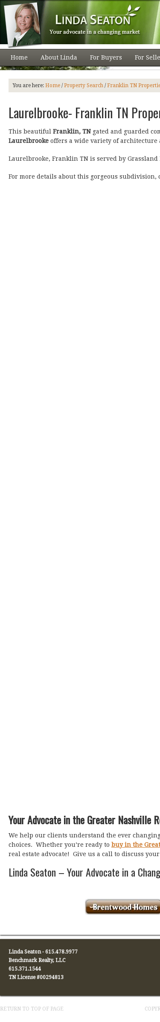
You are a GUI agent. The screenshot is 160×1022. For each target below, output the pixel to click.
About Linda (55, 60)
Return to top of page (32, 1009)
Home (19, 57)
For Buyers (103, 60)
